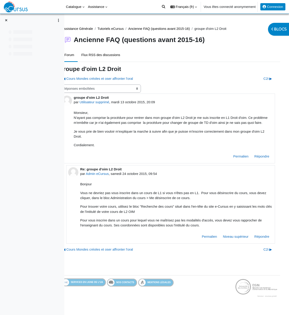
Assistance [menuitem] (96, 7)
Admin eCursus (110, 179)
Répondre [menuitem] (259, 162)
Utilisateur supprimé (108, 102)
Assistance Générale (90, 29)
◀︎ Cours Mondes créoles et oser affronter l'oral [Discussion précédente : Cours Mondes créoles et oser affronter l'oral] (111, 78)
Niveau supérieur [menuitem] (233, 242)
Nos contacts (134, 288)
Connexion (273, 7)
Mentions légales (168, 288)
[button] (184, 7)
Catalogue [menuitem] (73, 7)
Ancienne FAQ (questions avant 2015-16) (173, 29)
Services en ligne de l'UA (96, 288)
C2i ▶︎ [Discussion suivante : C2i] (265, 78)
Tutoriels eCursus (124, 29)
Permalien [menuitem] (239, 162)
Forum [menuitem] (82, 55)
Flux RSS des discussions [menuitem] (114, 55)
